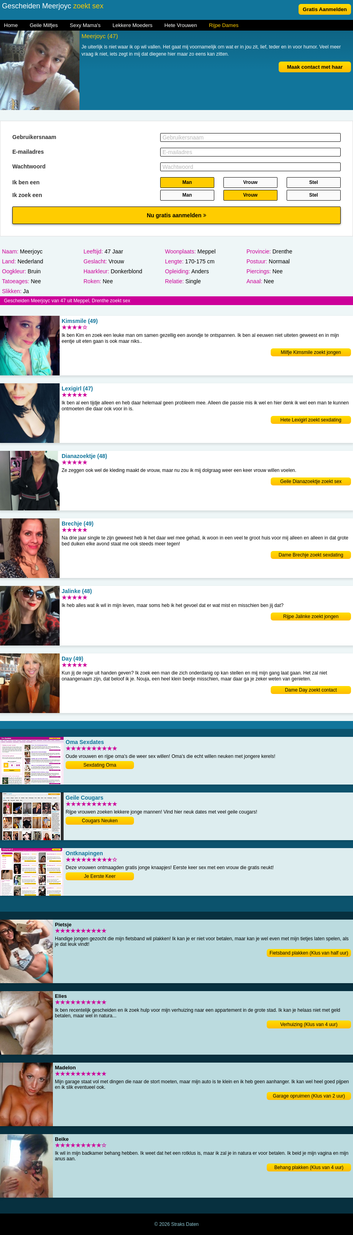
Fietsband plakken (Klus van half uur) (309, 953)
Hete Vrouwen (181, 25)
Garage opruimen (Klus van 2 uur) (309, 1096)
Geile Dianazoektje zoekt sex (311, 481)
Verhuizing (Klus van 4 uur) (308, 1024)
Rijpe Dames (223, 25)
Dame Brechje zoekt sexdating (311, 555)
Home (11, 25)
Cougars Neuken (100, 820)
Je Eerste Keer (99, 876)
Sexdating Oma (99, 765)
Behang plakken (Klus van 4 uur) (308, 1167)
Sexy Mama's (85, 25)
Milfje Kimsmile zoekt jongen (311, 352)
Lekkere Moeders (132, 25)
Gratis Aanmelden (325, 9)
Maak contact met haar (315, 67)
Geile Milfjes (44, 25)
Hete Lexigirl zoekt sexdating (310, 420)
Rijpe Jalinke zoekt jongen (310, 616)
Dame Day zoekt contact (311, 690)
